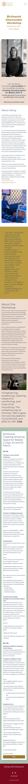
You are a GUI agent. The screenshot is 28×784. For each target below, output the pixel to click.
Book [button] (14, 756)
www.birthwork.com (7, 180)
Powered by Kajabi (14, 780)
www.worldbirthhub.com (8, 182)
